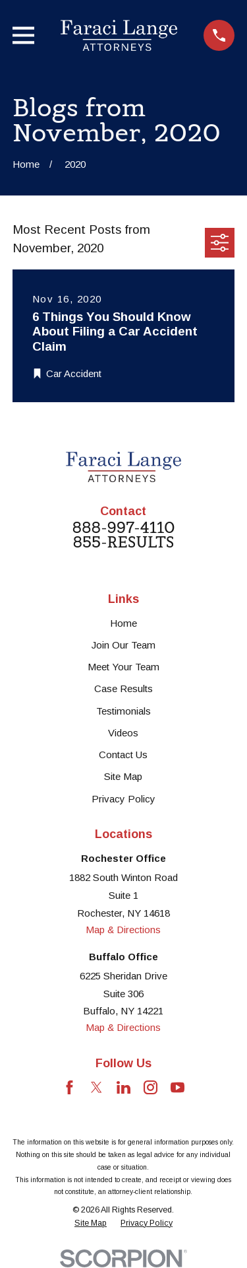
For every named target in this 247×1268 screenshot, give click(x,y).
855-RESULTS (123, 542)
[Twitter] (96, 1087)
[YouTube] (177, 1087)
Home (123, 623)
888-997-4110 (123, 528)
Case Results (123, 688)
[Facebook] (69, 1087)
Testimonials (123, 711)
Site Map (123, 776)
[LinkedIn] (123, 1087)
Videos (123, 732)
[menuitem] (90, 1224)
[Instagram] (150, 1087)
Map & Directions (123, 929)
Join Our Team (123, 645)
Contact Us (123, 754)
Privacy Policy (123, 798)
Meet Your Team (123, 666)
